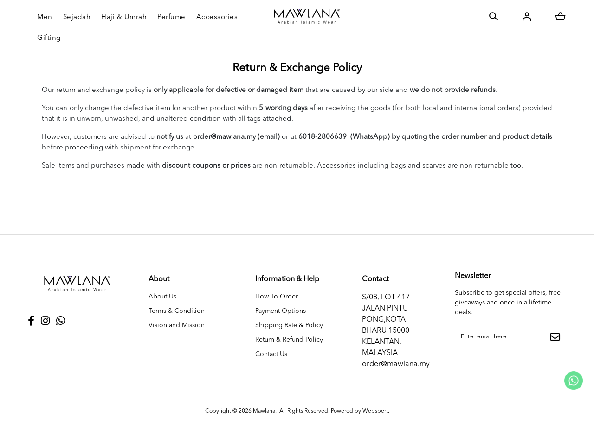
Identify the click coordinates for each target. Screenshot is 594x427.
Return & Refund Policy (289, 339)
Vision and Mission (176, 325)
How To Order (276, 296)
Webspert (375, 411)
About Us (162, 296)
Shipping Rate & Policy (289, 325)
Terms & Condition (176, 311)
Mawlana (264, 411)
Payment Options (280, 311)
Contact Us (271, 354)
